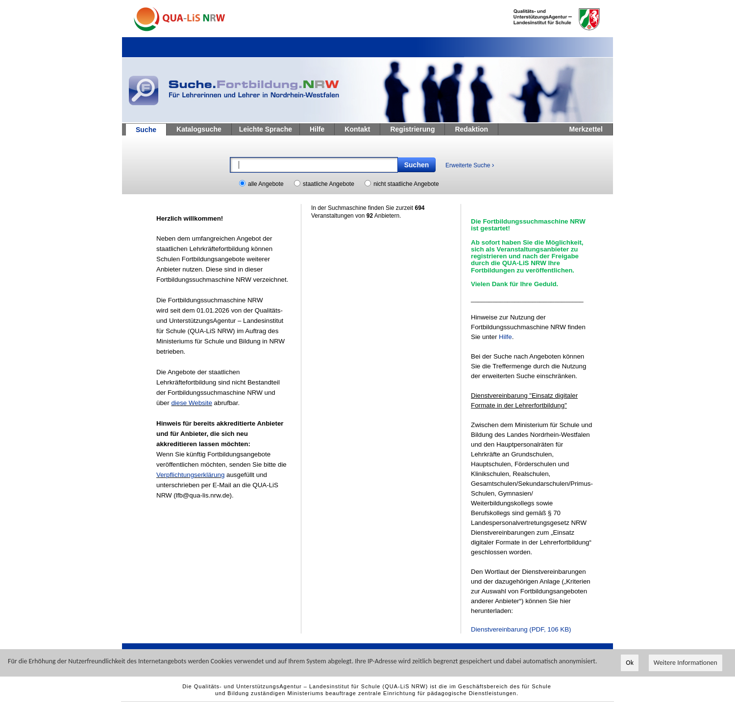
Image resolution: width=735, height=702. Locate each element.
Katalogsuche (198, 129)
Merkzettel (586, 129)
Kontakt (357, 129)
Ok (630, 664)
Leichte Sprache (265, 129)
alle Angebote (266, 184)
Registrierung (412, 129)
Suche (146, 130)
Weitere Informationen (685, 664)
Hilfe (317, 129)
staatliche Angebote (328, 184)
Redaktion (471, 129)
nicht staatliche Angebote (406, 184)
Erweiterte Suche (469, 165)
